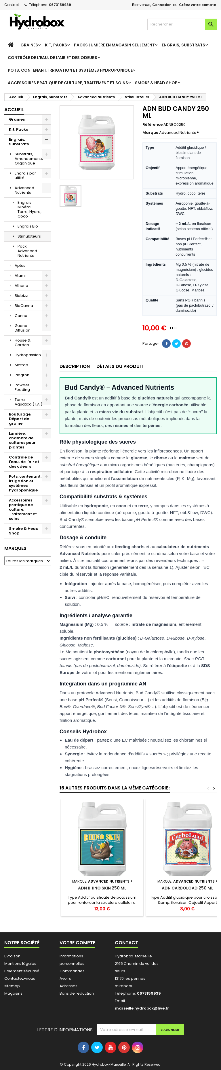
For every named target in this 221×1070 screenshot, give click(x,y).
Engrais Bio (28, 226)
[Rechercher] (182, 24)
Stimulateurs (29, 236)
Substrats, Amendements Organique (29, 158)
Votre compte (77, 942)
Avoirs (65, 978)
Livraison (12, 956)
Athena (21, 285)
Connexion (162, 4)
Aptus (20, 265)
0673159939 (60, 4)
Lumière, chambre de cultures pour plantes (22, 440)
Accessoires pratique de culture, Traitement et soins (68, 83)
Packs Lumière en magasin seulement (114, 45)
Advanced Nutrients (24, 190)
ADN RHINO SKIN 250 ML (102, 888)
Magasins (13, 993)
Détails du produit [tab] (120, 366)
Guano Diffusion (23, 328)
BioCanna (24, 305)
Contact (11, 4)
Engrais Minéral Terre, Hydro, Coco (29, 209)
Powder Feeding (22, 387)
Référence (152, 124)
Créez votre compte (197, 4)
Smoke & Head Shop (156, 83)
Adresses (68, 986)
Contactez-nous (19, 978)
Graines (29, 45)
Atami (20, 275)
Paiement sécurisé (21, 971)
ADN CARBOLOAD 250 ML (187, 888)
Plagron (22, 375)
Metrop (21, 365)
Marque (150, 132)
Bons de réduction (77, 993)
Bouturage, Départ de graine (20, 418)
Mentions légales (20, 963)
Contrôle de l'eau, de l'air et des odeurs (52, 57)
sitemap (12, 986)
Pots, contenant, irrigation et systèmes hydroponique (70, 70)
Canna (21, 315)
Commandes (72, 971)
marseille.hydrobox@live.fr (142, 1008)
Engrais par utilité (25, 176)
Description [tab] (75, 366)
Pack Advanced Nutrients (27, 251)
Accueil (14, 109)
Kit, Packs (56, 45)
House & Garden (23, 343)
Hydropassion (28, 355)
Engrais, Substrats (183, 45)
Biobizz (21, 295)
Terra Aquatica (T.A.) (28, 402)
